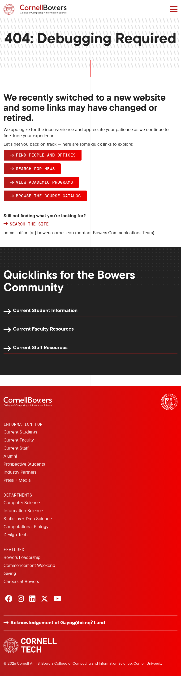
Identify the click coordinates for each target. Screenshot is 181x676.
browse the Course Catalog (48, 196)
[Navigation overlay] (173, 9)
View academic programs (44, 182)
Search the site (29, 224)
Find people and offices (46, 155)
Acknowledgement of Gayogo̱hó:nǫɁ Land (57, 622)
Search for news (35, 168)
